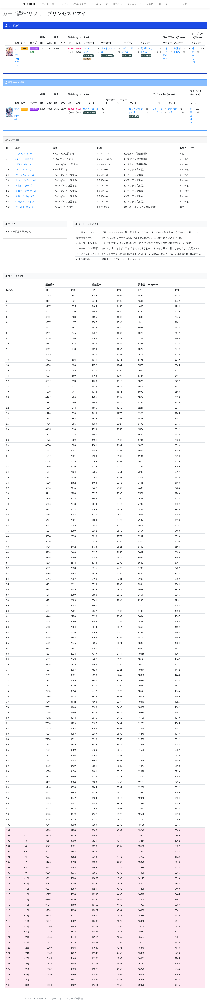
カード (55, 4)
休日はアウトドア (24, 201)
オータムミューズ (24, 175)
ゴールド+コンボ (24, 207)
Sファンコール (91, 109)
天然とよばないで (24, 196)
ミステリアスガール (25, 191)
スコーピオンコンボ (25, 180)
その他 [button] (150, 4)
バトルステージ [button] (100, 4)
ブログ (183, 4)
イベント (44, 4)
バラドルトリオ (23, 164)
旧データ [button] (163, 4)
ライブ (65, 4)
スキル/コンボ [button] (79, 4)
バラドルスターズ (24, 153)
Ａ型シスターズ (23, 185)
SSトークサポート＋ (165, 55)
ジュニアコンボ (23, 169)
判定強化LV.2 (192, 116)
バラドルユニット (24, 159)
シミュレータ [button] (134, 4)
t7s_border (28, 4)
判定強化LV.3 (194, 55)
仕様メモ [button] (118, 4)
